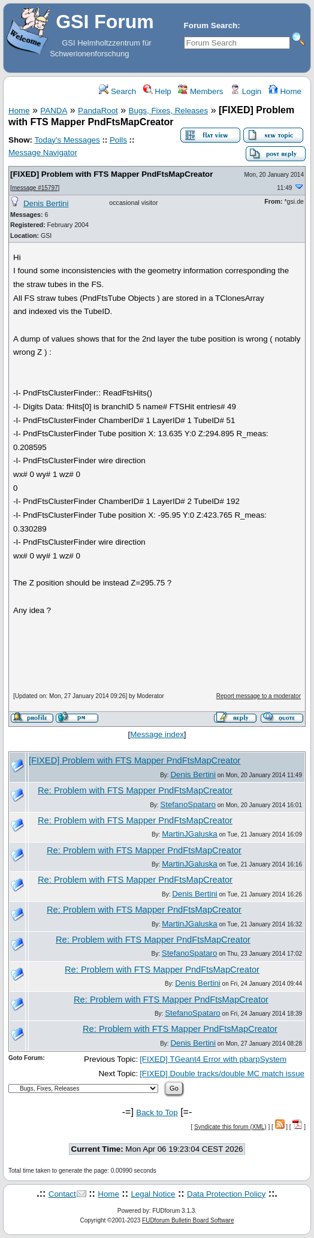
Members (200, 91)
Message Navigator (42, 152)
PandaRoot (98, 110)
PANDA (53, 110)
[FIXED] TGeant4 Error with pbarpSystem (213, 1059)
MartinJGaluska (190, 833)
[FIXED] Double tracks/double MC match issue (222, 1073)
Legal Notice (153, 1193)
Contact (62, 1193)
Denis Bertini (46, 203)
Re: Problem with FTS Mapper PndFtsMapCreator (135, 790)
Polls (118, 139)
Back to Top (156, 1112)
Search (117, 91)
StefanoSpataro (188, 804)
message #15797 (35, 188)
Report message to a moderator (258, 696)
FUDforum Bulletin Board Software (188, 1220)
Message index (157, 734)
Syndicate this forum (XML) (230, 1127)
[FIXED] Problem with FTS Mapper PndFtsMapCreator (111, 174)
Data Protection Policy (226, 1193)
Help (157, 91)
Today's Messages (66, 139)
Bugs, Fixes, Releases (169, 110)
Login (245, 91)
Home (284, 91)
